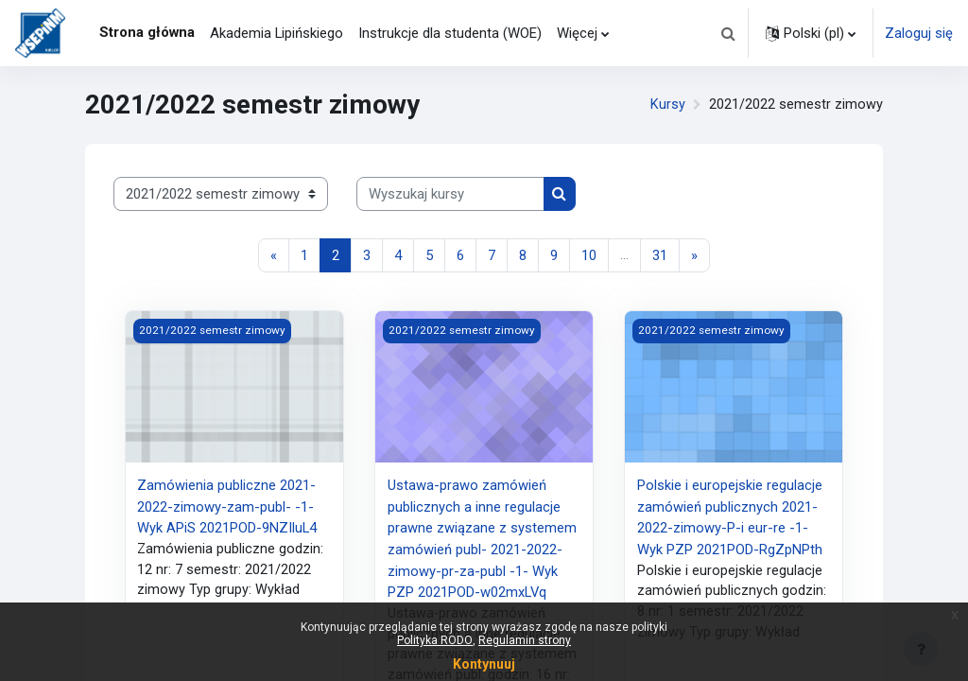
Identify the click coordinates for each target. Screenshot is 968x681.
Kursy (667, 105)
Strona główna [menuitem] (147, 32)
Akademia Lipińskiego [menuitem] (276, 33)
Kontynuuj (484, 664)
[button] (728, 33)
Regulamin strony (524, 640)
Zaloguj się (919, 33)
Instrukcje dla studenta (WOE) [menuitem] (450, 33)
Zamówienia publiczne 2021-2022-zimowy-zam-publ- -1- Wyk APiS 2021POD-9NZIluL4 (227, 506)
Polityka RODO (435, 640)
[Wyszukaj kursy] (450, 194)
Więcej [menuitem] (577, 33)
